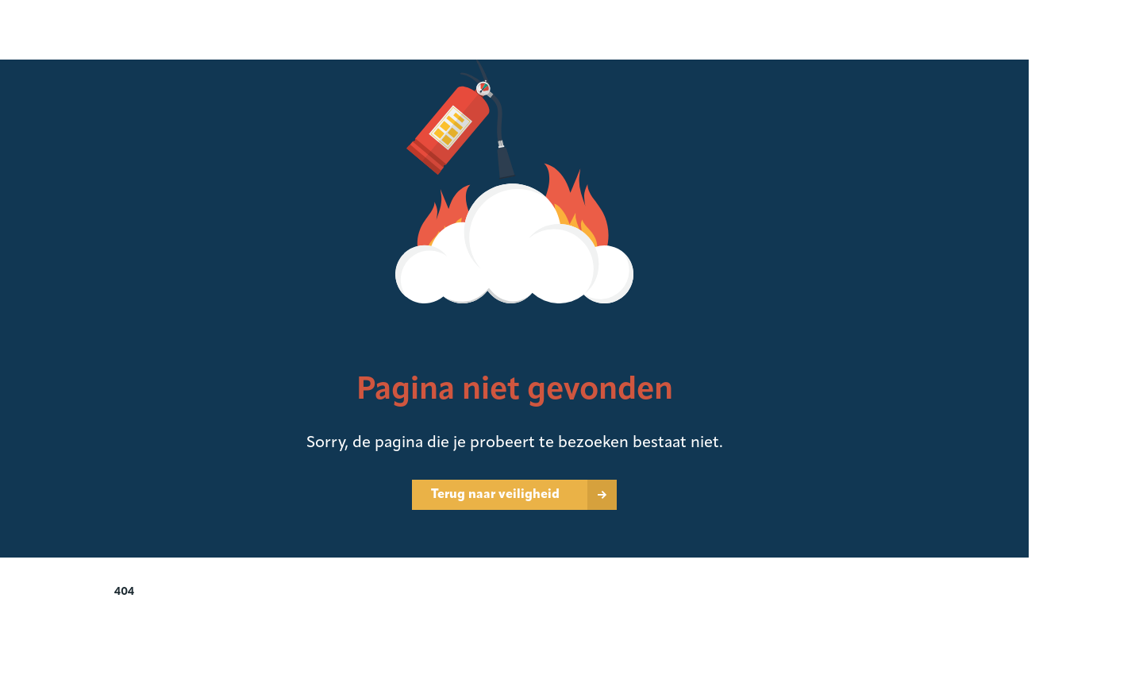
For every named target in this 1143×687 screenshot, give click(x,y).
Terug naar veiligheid (495, 494)
